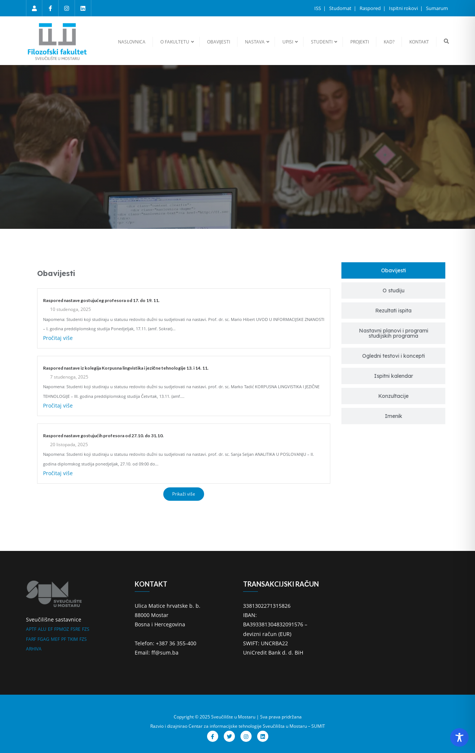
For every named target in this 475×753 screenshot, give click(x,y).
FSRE (76, 629)
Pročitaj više (58, 337)
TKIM (73, 639)
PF (63, 639)
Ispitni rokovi (404, 8)
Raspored (371, 8)
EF (50, 629)
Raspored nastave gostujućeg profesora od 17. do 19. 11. (101, 300)
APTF (31, 629)
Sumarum (437, 8)
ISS (318, 8)
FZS (85, 629)
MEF (55, 639)
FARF (31, 639)
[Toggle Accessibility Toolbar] (459, 737)
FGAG (43, 639)
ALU (42, 629)
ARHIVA (34, 649)
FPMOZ (61, 629)
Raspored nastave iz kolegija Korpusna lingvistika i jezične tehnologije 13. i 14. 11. (126, 368)
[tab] (393, 270)
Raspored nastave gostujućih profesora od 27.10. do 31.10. (103, 435)
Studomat (341, 8)
